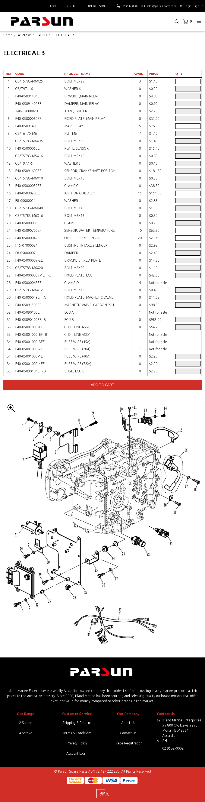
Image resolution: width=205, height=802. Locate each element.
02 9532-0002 (173, 748)
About (54, 5)
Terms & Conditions (77, 733)
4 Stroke (25, 733)
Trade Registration (97, 5)
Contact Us (128, 733)
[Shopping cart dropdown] (188, 21)
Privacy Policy (77, 743)
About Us (128, 723)
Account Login (76, 753)
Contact (72, 5)
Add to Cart (102, 385)
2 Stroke (25, 723)
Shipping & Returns (76, 723)
